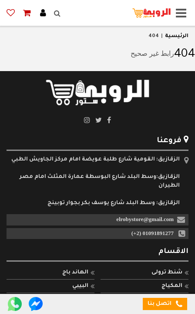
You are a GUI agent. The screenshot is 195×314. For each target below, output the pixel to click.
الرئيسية (176, 36)
